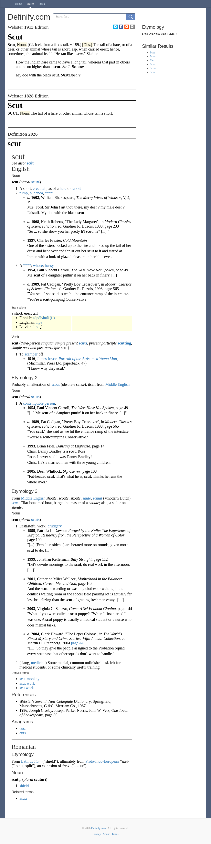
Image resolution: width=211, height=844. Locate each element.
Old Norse (154, 33)
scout (55, 384)
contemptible (33, 403)
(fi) (52, 318)
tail (44, 188)
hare (63, 188)
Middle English (117, 384)
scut (15, 503)
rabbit (76, 188)
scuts (35, 182)
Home (18, 3)
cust (22, 728)
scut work (27, 683)
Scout (153, 68)
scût (30, 163)
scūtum (36, 761)
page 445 (78, 643)
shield (24, 786)
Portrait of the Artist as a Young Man (87, 358)
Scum (153, 72)
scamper (31, 354)
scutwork (26, 688)
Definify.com (98, 828)
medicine (38, 662)
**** (49, 193)
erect (36, 188)
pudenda (36, 193)
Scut (152, 52)
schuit (97, 498)
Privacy (96, 834)
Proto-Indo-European (102, 761)
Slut (152, 60)
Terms (115, 834)
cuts (22, 733)
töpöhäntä (41, 318)
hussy (49, 265)
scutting (124, 343)
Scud (152, 64)
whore (38, 265)
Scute (153, 56)
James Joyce (47, 358)
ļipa (36, 327)
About (106, 834)
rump (23, 193)
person (50, 403)
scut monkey (29, 679)
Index (42, 3)
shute (87, 498)
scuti (23, 798)
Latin (25, 761)
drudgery (54, 526)
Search (30, 3)
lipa (39, 322)
